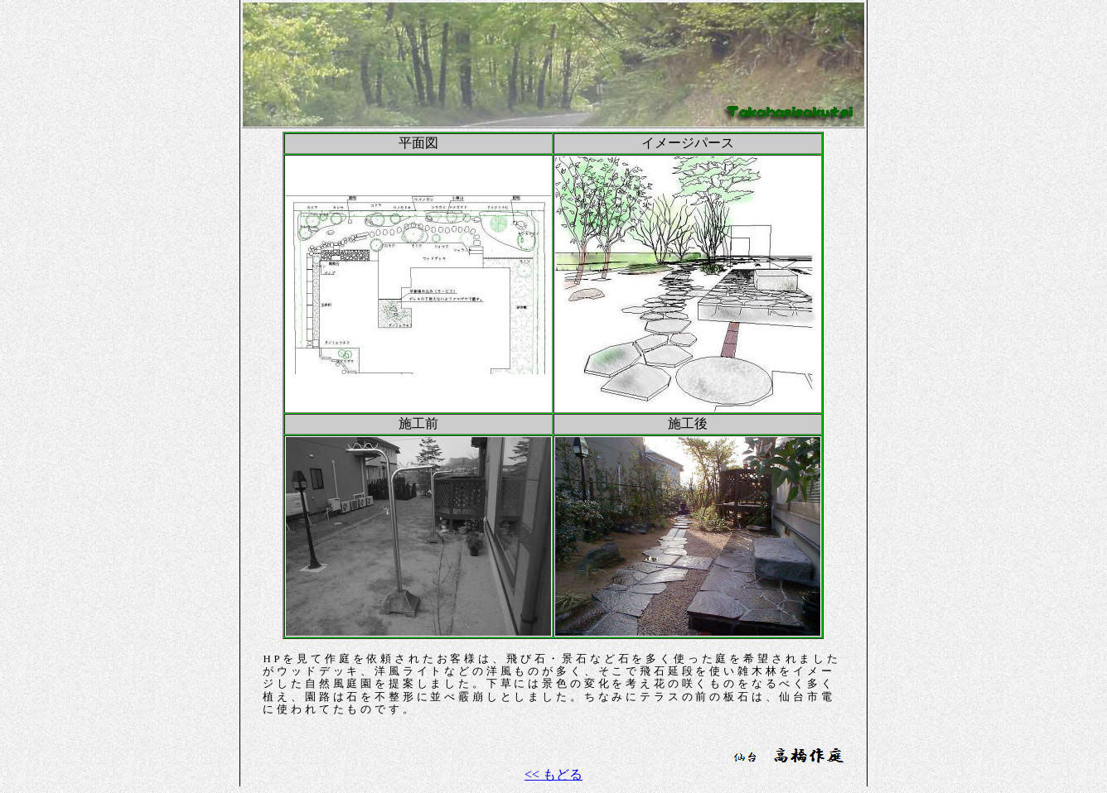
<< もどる (553, 774)
